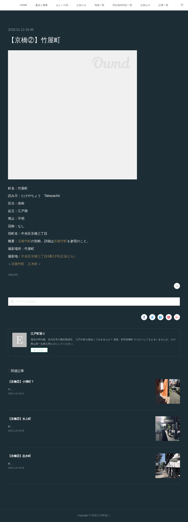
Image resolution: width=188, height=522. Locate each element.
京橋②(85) (13, 275)
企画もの (145, 5)
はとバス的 (62, 5)
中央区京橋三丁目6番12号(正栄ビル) (48, 256)
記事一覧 (163, 5)
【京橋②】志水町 (19, 456)
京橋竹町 (24, 241)
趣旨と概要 (41, 5)
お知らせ (81, 5)
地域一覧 (99, 5)
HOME (23, 5)
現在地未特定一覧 (122, 5)
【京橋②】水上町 (19, 418)
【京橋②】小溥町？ (21, 381)
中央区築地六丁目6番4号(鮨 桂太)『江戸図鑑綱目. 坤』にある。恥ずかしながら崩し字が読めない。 (63, 389)
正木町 (33, 264)
